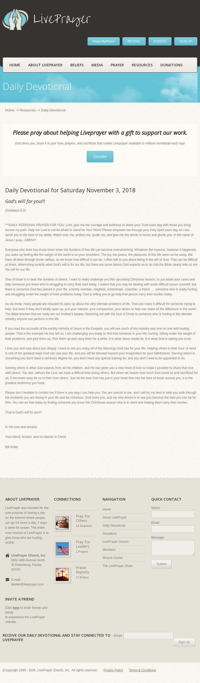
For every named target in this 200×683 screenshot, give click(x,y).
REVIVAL (134, 41)
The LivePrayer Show (118, 566)
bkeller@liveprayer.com (27, 584)
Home (14, 64)
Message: (158, 537)
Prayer (117, 64)
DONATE (160, 41)
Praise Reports (82, 570)
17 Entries (82, 577)
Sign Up (184, 642)
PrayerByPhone (104, 41)
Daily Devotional (114, 525)
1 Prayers (82, 551)
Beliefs (77, 64)
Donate (100, 156)
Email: (155, 523)
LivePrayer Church (115, 542)
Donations (171, 64)
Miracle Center (113, 558)
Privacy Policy (113, 670)
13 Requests (84, 525)
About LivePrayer (45, 64)
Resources (142, 64)
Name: (155, 508)
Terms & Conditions (142, 670)
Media (97, 64)
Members (109, 550)
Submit (161, 564)
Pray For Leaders (83, 544)
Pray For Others (83, 518)
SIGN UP (185, 41)
